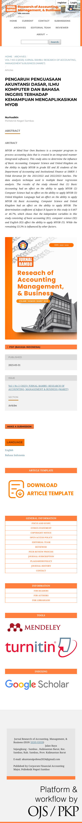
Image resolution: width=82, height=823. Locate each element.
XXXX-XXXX (36, 742)
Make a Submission (19, 426)
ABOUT (41, 34)
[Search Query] (34, 42)
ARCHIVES (20, 27)
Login (73, 2)
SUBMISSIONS (62, 20)
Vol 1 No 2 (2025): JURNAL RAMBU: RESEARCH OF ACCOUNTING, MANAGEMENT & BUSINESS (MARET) (40, 62)
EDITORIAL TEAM (41, 27)
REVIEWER (62, 27)
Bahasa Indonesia (15, 455)
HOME (13, 20)
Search (55, 41)
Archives (20, 56)
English (9, 450)
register (62, 2)
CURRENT (27, 20)
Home (8, 56)
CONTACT (43, 20)
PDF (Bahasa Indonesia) (24, 347)
